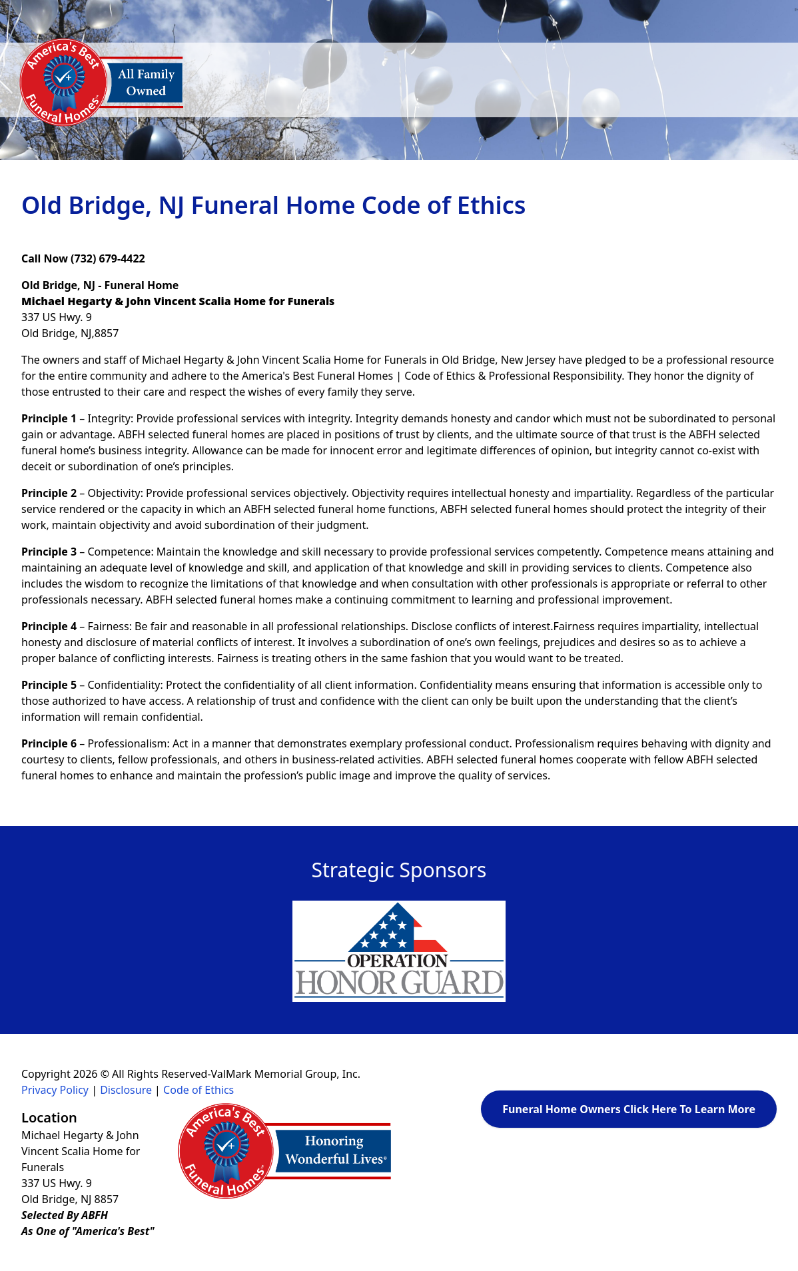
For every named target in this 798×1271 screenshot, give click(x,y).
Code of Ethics (198, 1089)
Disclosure (126, 1089)
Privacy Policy (55, 1089)
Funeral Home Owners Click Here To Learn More (628, 1109)
